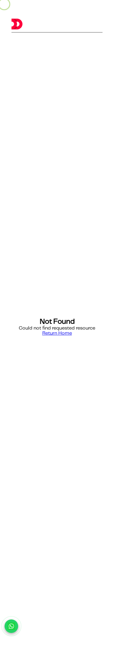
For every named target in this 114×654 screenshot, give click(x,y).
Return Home (57, 333)
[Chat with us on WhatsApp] (11, 626)
